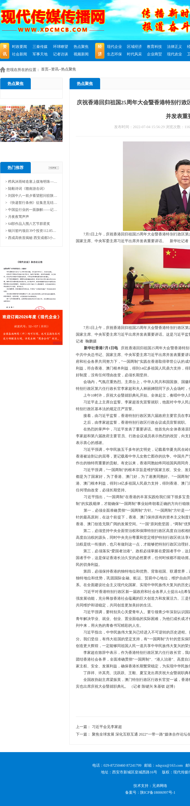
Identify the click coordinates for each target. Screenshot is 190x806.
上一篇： (84, 727)
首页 (45, 69)
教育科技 (154, 47)
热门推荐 (16, 167)
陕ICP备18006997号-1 (157, 792)
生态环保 (114, 54)
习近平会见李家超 (107, 727)
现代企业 (114, 47)
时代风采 (134, 54)
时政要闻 (19, 47)
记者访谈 (60, 54)
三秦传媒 (40, 47)
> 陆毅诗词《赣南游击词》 (26, 189)
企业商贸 (154, 54)
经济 (100, 50)
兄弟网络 (159, 786)
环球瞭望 (60, 47)
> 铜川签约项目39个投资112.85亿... (31, 231)
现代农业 (174, 54)
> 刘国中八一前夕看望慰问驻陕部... (31, 196)
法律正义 (174, 47)
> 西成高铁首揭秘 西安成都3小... (30, 238)
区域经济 (134, 47)
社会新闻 (19, 54)
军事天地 (40, 54)
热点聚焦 (81, 47)
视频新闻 (81, 54)
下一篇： (84, 734)
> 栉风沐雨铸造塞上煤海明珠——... (31, 182)
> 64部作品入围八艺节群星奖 (27, 224)
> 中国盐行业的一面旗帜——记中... (31, 210)
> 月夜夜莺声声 (17, 217)
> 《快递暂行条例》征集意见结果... (31, 203)
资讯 (5, 50)
